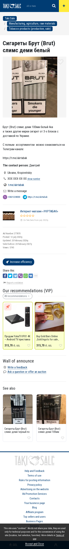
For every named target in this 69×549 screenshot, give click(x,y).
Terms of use (34, 475)
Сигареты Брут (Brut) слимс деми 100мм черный (49, 432)
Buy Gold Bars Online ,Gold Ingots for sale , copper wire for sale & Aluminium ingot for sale (49, 341)
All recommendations (17, 296)
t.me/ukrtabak (16, 185)
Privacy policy (34, 484)
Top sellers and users (34, 516)
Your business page (34, 503)
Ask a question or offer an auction (27, 372)
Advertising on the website (34, 489)
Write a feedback (17, 367)
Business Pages (34, 521)
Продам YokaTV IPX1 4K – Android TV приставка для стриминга (17, 339)
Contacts (35, 498)
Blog (34, 507)
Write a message (17, 191)
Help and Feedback (34, 471)
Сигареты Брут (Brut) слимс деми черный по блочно (17, 432)
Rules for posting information (34, 480)
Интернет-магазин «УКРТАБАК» (39, 211)
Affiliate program (34, 512)
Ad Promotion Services (34, 494)
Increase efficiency (18, 262)
